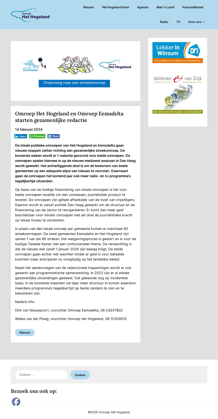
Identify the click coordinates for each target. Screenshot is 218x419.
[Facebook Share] (53, 136)
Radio (164, 22)
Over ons (194, 22)
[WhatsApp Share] (37, 136)
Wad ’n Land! (165, 7)
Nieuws (88, 7)
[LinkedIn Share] (20, 136)
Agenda (142, 7)
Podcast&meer (193, 7)
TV (178, 22)
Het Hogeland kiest (115, 7)
